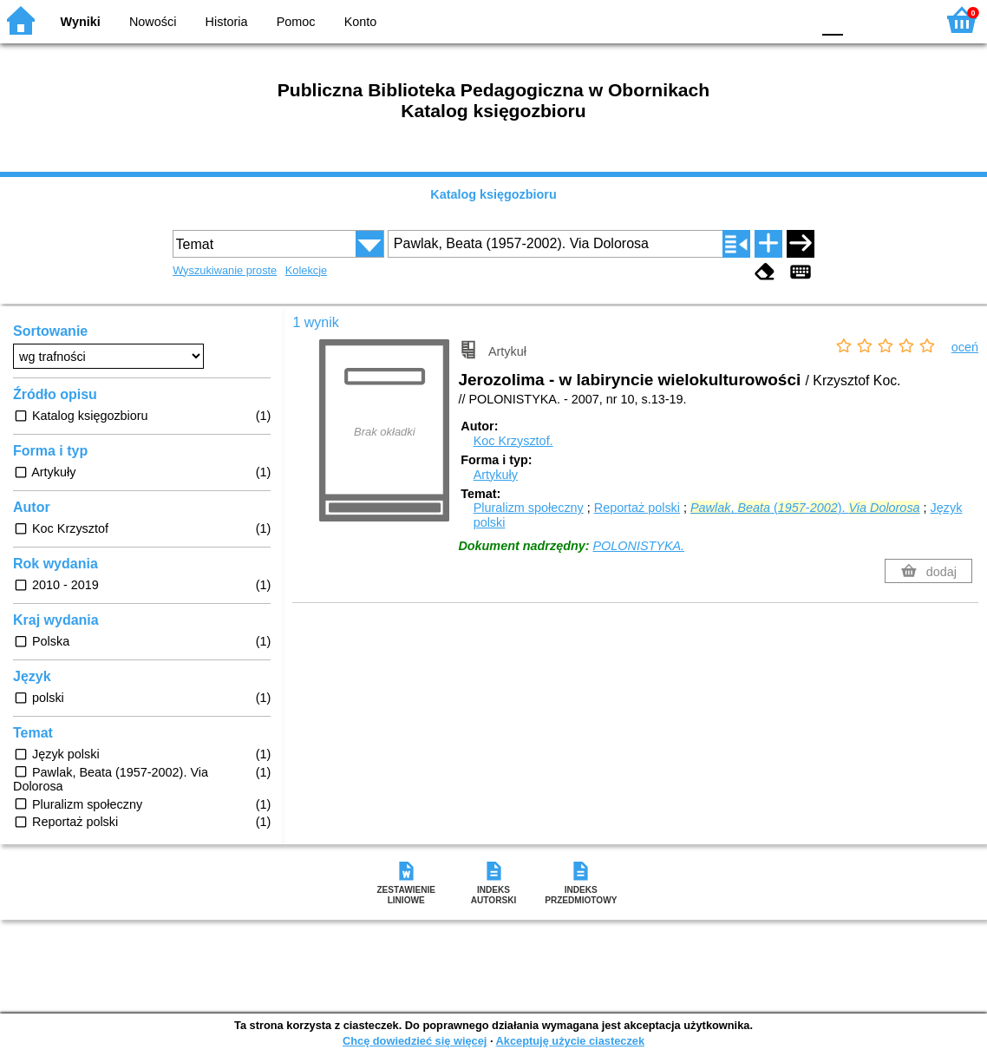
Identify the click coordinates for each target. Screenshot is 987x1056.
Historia (227, 22)
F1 (862, 19)
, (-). (805, 508)
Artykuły (496, 475)
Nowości (152, 22)
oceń (964, 347)
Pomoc (296, 22)
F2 (902, 19)
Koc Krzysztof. (513, 441)
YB (757, 19)
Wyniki (81, 22)
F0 (832, 19)
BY (792, 19)
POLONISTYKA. (639, 546)
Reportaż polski (637, 508)
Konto (360, 22)
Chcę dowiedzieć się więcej (415, 1040)
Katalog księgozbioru (493, 194)
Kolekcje (306, 270)
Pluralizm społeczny (529, 508)
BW (722, 19)
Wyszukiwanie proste (225, 270)
